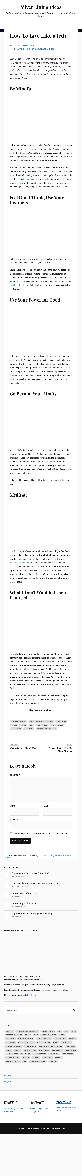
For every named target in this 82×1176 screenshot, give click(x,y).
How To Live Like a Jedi (39, 35)
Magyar (7, 1081)
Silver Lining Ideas (41, 7)
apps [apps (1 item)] (74, 1031)
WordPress (33, 1128)
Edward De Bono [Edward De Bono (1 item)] (13, 1046)
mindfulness (57, 725)
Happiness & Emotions (27, 49)
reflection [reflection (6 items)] (68, 1054)
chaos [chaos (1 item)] (62, 1035)
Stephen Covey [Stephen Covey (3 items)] (13, 1061)
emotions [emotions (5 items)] (70, 1046)
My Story (31, 995)
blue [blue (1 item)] (36, 1035)
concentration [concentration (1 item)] (44, 1038)
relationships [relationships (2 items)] (12, 1057)
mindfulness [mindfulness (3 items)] (12, 1054)
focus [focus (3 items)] (9, 1050)
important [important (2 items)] (57, 1050)
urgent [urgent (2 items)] (53, 1061)
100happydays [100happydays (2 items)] (48, 1031)
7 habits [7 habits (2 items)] (9, 1031)
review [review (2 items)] (26, 1057)
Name (13, 806)
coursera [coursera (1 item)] (10, 1042)
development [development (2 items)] (43, 1042)
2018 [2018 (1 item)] (60, 1031)
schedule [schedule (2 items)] (47, 1057)
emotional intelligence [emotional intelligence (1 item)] (50, 1046)
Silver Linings (47, 49)
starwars (28, 729)
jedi (31, 725)
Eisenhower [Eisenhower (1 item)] (30, 1046)
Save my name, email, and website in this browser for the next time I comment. (40, 833)
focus (14, 725)
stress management (46, 729)
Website (14, 819)
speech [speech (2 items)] (58, 1057)
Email (46, 806)
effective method (29, 179)
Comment (15, 775)
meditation (42, 725)
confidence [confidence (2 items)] (60, 1038)
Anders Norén (58, 1128)
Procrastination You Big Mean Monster (60, 749)
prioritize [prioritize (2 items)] (55, 1054)
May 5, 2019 (29, 46)
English (7, 1075)
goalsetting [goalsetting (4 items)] (30, 1050)
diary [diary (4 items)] (56, 1042)
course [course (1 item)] (72, 1038)
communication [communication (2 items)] (26, 1038)
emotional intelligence (20, 285)
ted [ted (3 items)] (25, 1061)
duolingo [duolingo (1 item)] (66, 1042)
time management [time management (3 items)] (38, 1061)
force (23, 725)
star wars (16, 729)
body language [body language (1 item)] (49, 1035)
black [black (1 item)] (28, 1035)
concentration (18, 721)
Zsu (14, 46)
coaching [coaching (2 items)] (10, 1038)
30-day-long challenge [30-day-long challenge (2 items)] (28, 1031)
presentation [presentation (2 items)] (39, 1054)
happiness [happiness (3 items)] (44, 1050)
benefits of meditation (19, 562)
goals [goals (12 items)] (18, 1050)
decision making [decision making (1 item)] (26, 1042)
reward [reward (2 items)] (36, 1057)
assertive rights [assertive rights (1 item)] (14, 1035)
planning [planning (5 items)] (25, 1054)
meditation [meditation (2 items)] (71, 1050)
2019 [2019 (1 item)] (66, 1031)
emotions (61, 721)
